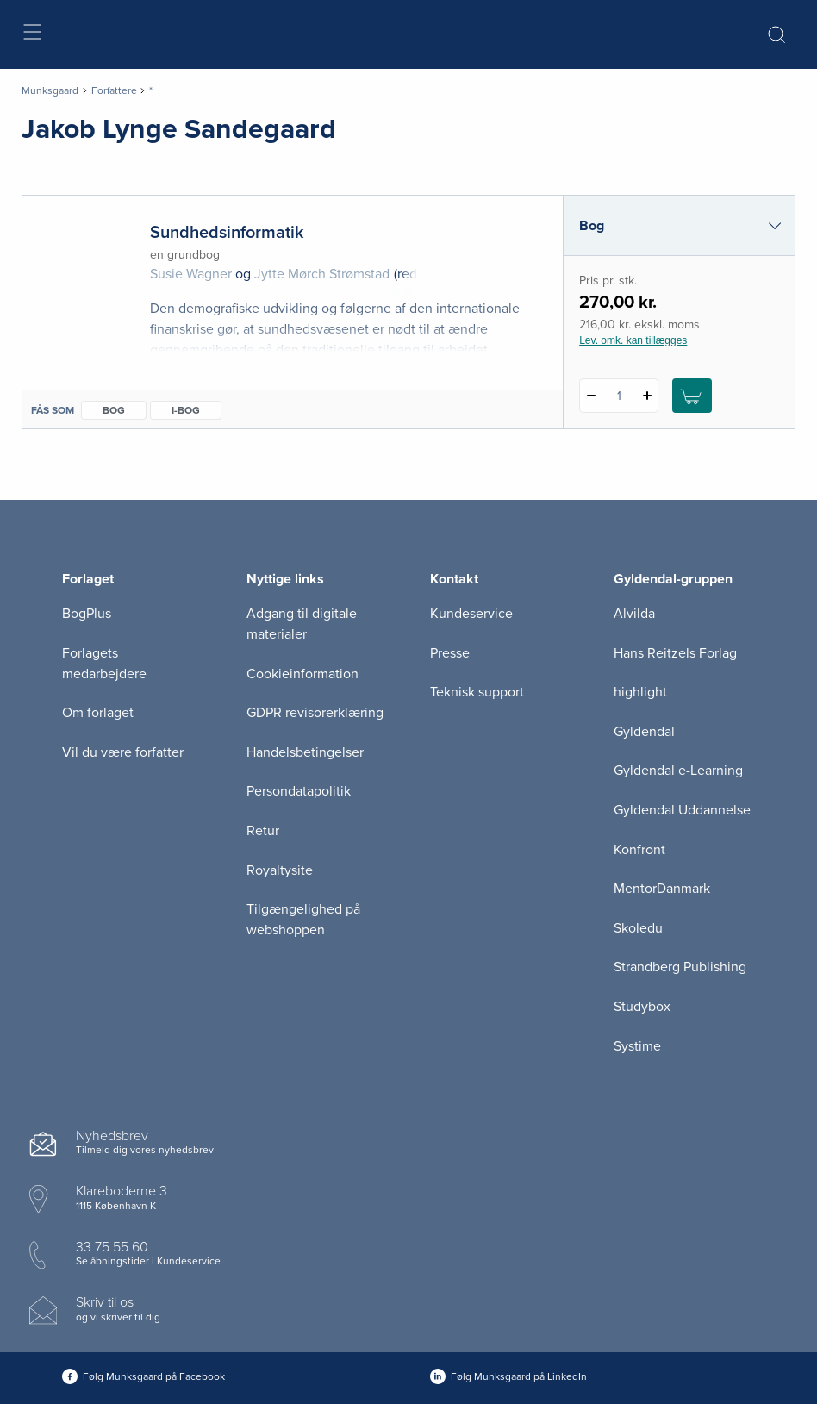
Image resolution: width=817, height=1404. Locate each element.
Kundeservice (471, 613)
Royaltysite (279, 870)
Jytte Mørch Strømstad (322, 274)
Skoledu (638, 928)
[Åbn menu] (31, 35)
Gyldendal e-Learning (678, 770)
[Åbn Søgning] (776, 34)
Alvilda (634, 613)
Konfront (639, 849)
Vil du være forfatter (123, 752)
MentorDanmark (662, 888)
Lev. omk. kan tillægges (633, 340)
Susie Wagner (191, 274)
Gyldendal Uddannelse (682, 810)
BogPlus (86, 613)
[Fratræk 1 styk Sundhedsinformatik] (591, 395)
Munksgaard (50, 90)
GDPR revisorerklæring (315, 712)
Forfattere (114, 90)
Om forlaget (98, 712)
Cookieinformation (302, 674)
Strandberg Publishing (680, 967)
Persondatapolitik (298, 791)
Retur (262, 830)
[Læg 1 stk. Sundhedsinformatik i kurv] (692, 395)
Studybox (642, 1006)
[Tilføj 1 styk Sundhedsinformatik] (647, 395)
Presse (450, 653)
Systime (637, 1046)
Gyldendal (644, 731)
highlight (640, 692)
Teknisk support (477, 692)
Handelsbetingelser (305, 752)
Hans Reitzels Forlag (675, 653)
